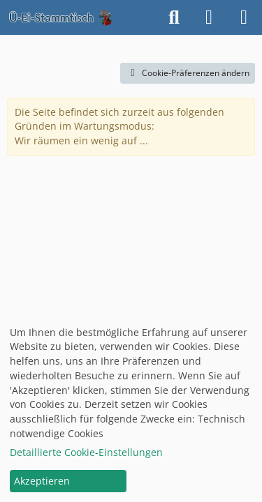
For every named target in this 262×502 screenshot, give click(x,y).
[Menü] (244, 17)
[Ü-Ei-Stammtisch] (60, 17)
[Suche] (174, 17)
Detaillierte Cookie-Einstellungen (86, 452)
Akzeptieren (42, 480)
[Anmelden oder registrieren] (209, 17)
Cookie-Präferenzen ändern (187, 73)
